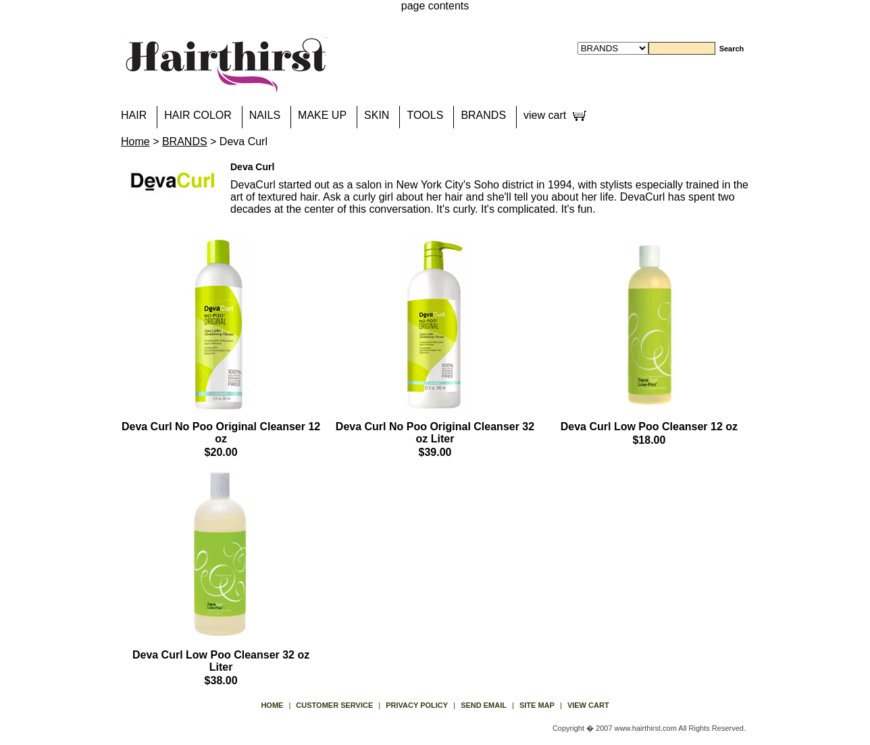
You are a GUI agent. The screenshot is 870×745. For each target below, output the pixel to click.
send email (484, 705)
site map (537, 705)
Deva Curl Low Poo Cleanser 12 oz (649, 426)
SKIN (376, 115)
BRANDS (483, 115)
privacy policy (417, 705)
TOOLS (425, 115)
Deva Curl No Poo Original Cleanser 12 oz (221, 432)
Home (135, 141)
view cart (544, 115)
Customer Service (334, 705)
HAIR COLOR (198, 115)
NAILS (264, 115)
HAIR (134, 115)
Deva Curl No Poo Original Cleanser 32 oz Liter (435, 432)
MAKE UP (322, 115)
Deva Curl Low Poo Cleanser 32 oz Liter (220, 661)
